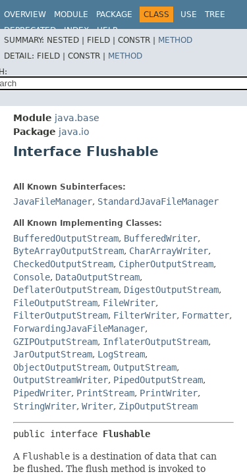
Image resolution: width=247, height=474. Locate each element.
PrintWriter (169, 393)
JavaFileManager (52, 201)
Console (31, 277)
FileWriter (129, 303)
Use (188, 14)
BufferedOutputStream (66, 238)
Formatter (205, 315)
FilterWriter (145, 315)
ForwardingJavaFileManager (79, 328)
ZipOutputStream (158, 406)
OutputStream (145, 367)
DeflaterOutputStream (66, 289)
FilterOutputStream (60, 315)
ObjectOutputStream (60, 367)
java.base (77, 118)
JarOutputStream (52, 354)
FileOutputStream (55, 303)
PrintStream (105, 393)
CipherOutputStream (166, 264)
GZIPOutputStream (55, 341)
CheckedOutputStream (63, 264)
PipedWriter (42, 393)
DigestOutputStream (171, 289)
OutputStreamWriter (60, 380)
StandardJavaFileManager (158, 201)
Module (71, 14)
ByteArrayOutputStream (68, 251)
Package (114, 14)
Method (175, 40)
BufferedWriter (161, 238)
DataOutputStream (97, 277)
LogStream (121, 354)
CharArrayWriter (168, 251)
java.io (74, 131)
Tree (215, 14)
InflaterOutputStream (155, 341)
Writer (97, 406)
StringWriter (44, 406)
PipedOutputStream (158, 380)
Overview (25, 14)
